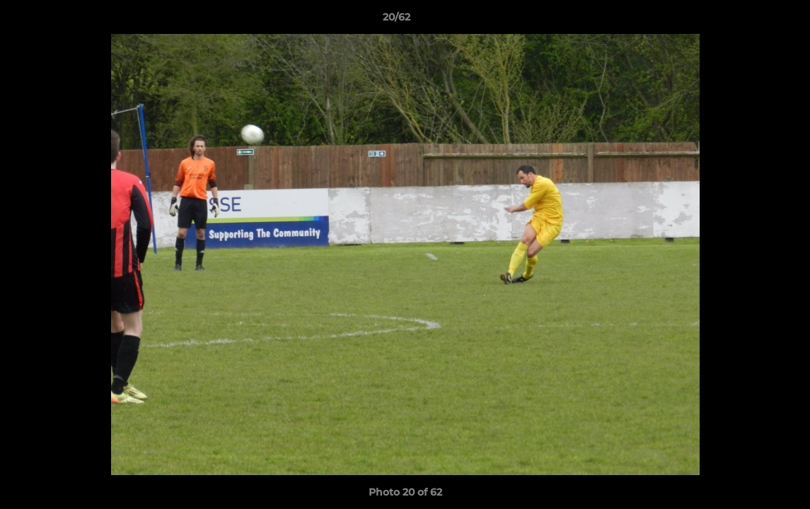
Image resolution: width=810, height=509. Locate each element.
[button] (750, 20)
